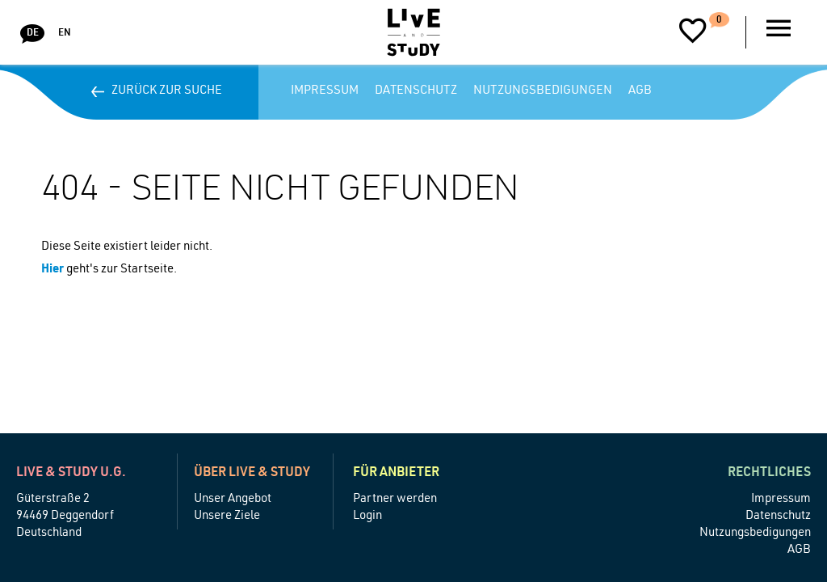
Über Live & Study (252, 473)
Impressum (325, 91)
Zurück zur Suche (160, 91)
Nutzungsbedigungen (542, 91)
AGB (640, 91)
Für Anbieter (396, 473)
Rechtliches (769, 473)
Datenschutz (416, 91)
